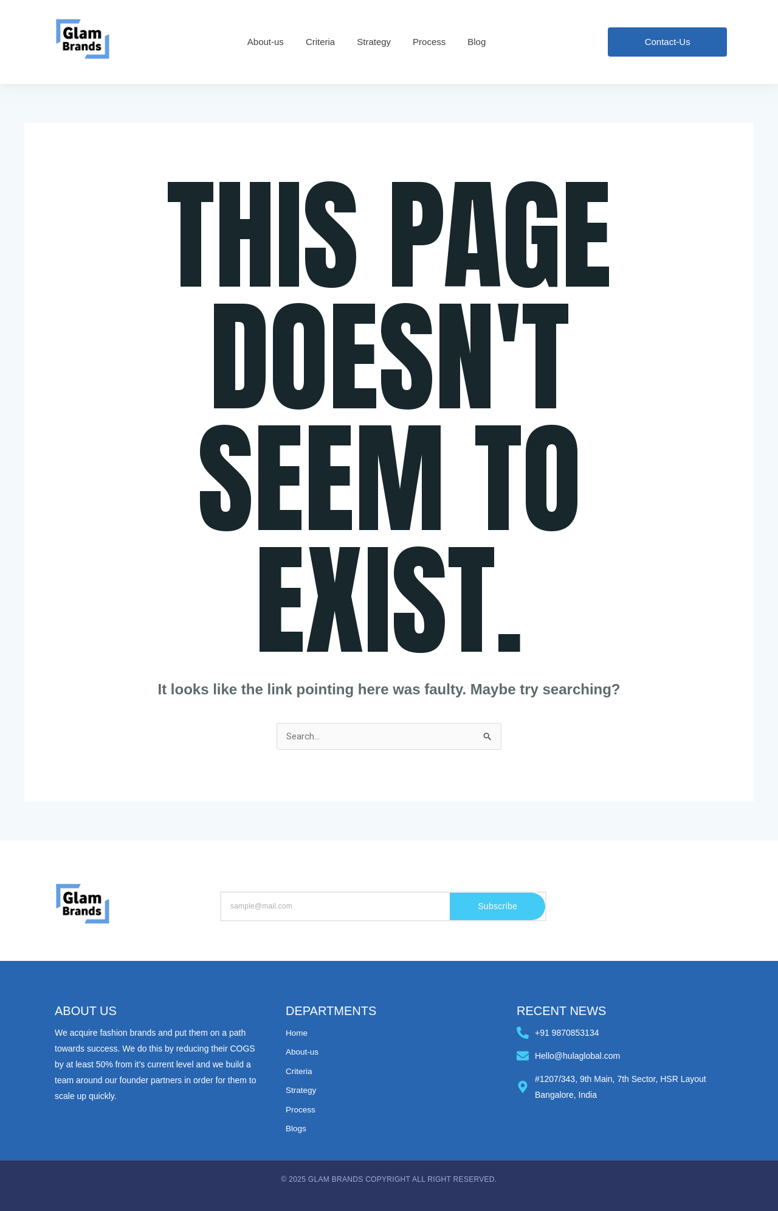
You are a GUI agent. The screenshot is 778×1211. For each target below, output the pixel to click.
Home (297, 1033)
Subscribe (497, 907)
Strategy (301, 1090)
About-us (303, 1052)
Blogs (296, 1127)
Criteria (299, 1071)
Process (301, 1109)
